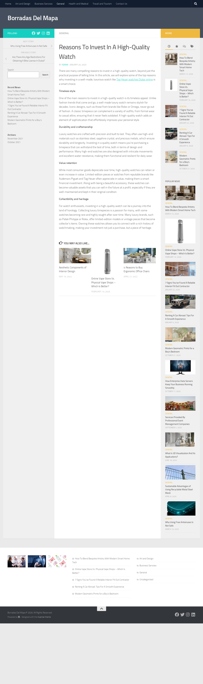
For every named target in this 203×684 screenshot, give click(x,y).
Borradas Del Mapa (33, 18)
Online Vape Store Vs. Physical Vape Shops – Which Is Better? (103, 282)
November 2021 (15, 138)
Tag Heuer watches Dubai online (134, 79)
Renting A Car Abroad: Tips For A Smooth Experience (99, 586)
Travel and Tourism (102, 3)
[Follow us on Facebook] (33, 33)
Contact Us (121, 3)
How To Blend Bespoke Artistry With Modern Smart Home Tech (187, 64)
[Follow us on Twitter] (38, 33)
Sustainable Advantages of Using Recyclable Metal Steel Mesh (179, 489)
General (61, 3)
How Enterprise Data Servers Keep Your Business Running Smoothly (179, 384)
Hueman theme (44, 617)
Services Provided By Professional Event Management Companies (177, 420)
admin (65, 64)
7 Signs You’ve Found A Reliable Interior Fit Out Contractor (102, 579)
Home (8, 3)
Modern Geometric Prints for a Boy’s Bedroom (97, 593)
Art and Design (22, 3)
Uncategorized (146, 579)
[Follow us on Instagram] (43, 33)
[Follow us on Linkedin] (48, 33)
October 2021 (14, 142)
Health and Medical (78, 3)
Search (11, 69)
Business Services (43, 3)
